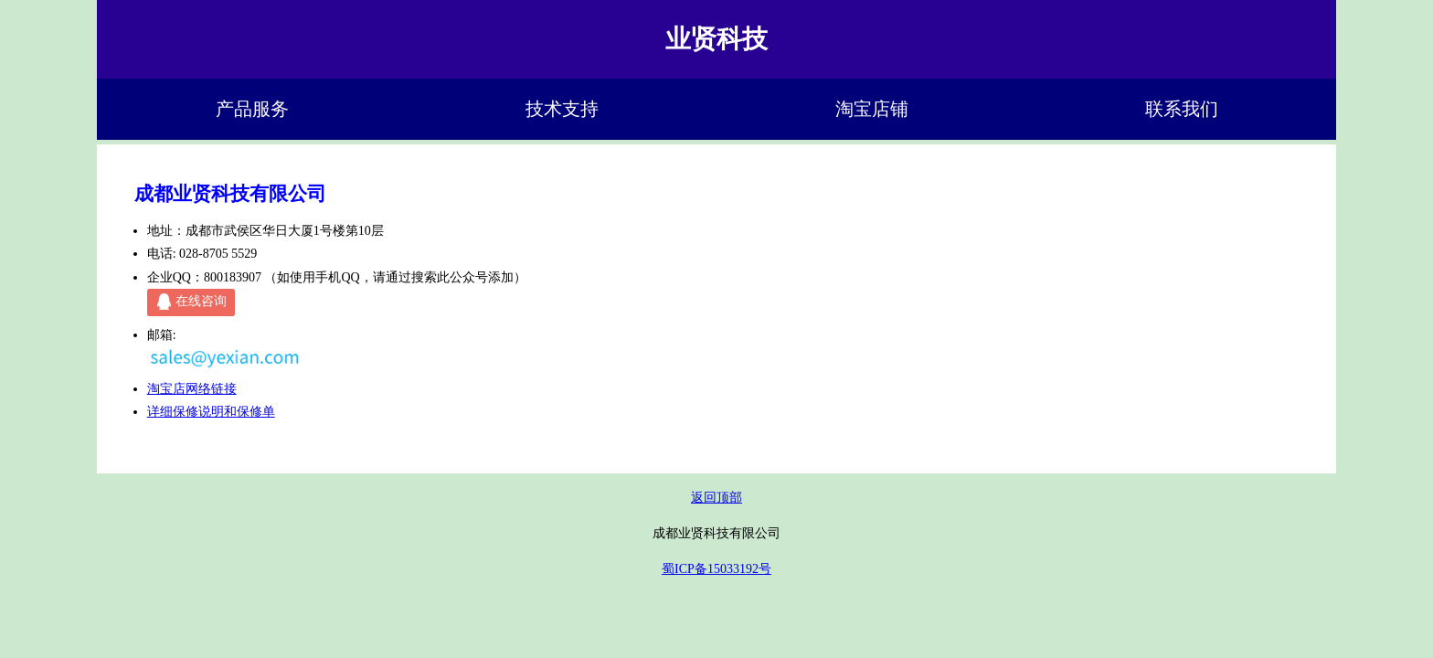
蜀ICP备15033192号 (716, 569)
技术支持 (562, 109)
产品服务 (252, 109)
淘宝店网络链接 (192, 389)
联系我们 (1181, 109)
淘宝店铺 (871, 109)
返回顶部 (716, 497)
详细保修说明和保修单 (211, 412)
